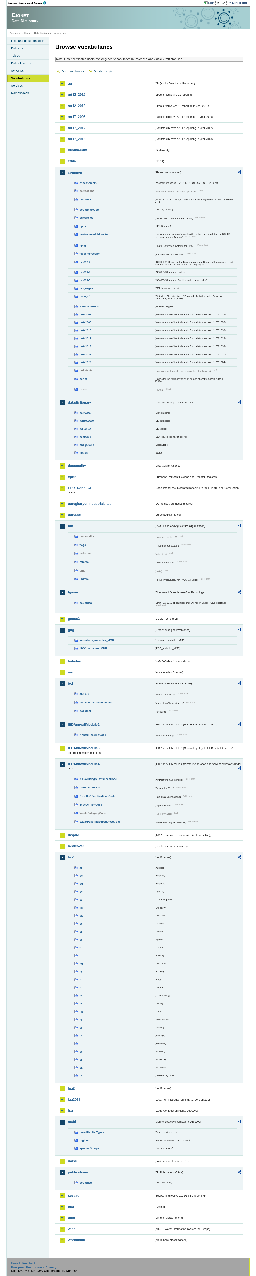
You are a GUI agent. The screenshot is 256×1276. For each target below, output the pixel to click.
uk (81, 1075)
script (83, 379)
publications (78, 1172)
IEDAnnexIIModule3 (84, 748)
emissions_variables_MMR (97, 640)
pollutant (85, 711)
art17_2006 (77, 117)
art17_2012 (77, 128)
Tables (15, 55)
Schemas (17, 70)
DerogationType (90, 787)
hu (81, 963)
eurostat (74, 515)
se (81, 1051)
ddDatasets (87, 420)
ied (70, 683)
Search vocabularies (73, 71)
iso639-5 (85, 280)
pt (81, 1035)
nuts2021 (85, 354)
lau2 (71, 1088)
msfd (72, 1122)
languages (86, 288)
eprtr (72, 477)
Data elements (21, 63)
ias (70, 672)
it (80, 979)
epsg (83, 245)
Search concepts (103, 71)
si (81, 1059)
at (81, 867)
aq (70, 83)
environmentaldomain (94, 234)
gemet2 (74, 619)
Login (211, 2)
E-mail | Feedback (23, 1263)
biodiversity (77, 150)
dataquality (77, 465)
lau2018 (74, 1099)
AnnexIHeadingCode (93, 734)
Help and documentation (27, 40)
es (81, 939)
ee (81, 923)
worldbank (76, 1240)
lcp (70, 1110)
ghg (71, 630)
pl (81, 1027)
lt (80, 987)
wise (71, 1229)
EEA (28, 3)
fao (70, 526)
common (75, 172)
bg (81, 883)
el (81, 931)
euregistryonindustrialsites (89, 504)
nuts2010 (85, 330)
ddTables (85, 428)
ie (81, 971)
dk (81, 915)
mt (81, 1011)
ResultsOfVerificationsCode (97, 796)
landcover (76, 846)
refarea (84, 561)
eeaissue (85, 437)
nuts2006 (85, 322)
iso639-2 (85, 262)
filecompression (90, 253)
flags (83, 545)
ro (81, 1043)
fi (80, 947)
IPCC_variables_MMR (93, 648)
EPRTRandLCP (80, 488)
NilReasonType (89, 306)
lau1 (71, 857)
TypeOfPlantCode (91, 804)
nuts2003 (85, 314)
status (84, 452)
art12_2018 (77, 106)
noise (72, 1161)
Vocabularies (20, 78)
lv (81, 1003)
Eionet (27, 33)
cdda (72, 161)
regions (84, 1140)
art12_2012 (77, 94)
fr (81, 955)
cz (81, 899)
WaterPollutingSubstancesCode (100, 821)
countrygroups (89, 209)
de (81, 907)
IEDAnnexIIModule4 (84, 764)
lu (81, 995)
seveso (73, 1195)
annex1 (84, 693)
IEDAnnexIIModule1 (84, 724)
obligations (87, 445)
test (71, 1207)
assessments (88, 183)
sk (81, 1067)
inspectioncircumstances (96, 702)
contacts (85, 412)
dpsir (83, 226)
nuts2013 (85, 338)
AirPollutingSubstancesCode (98, 779)
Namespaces (20, 93)
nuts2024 (85, 362)
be (81, 875)
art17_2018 (77, 139)
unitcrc (84, 579)
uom (71, 1218)
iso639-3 (85, 272)
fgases (73, 592)
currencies (86, 217)
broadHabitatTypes (92, 1132)
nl (81, 1019)
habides (74, 661)
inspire (73, 835)
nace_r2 (85, 296)
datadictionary (79, 402)
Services (17, 85)
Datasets (17, 48)
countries (86, 199)
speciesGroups (89, 1148)
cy (81, 891)
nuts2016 (85, 346)
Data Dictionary (42, 33)
